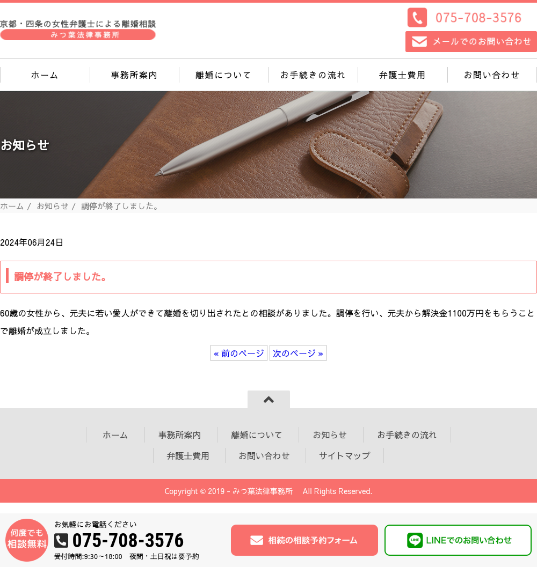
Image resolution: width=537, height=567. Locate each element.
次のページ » (298, 353)
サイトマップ (345, 455)
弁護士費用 (402, 74)
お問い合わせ (491, 74)
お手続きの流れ (313, 74)
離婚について (223, 74)
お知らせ (53, 206)
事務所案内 (134, 74)
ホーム (45, 74)
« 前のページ (239, 353)
